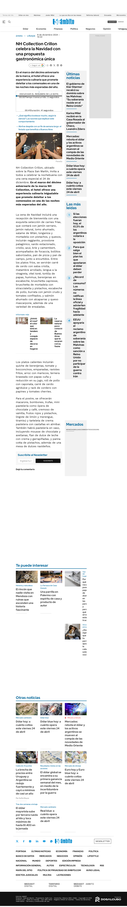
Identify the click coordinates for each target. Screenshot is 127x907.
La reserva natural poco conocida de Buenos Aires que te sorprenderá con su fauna (60, 332)
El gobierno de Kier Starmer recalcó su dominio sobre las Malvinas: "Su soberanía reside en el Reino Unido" (75, 95)
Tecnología (88, 865)
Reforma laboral (92, 15)
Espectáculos (67, 865)
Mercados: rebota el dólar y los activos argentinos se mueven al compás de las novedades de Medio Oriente (75, 147)
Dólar (25, 28)
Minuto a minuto (74, 718)
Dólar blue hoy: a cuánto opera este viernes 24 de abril (75, 170)
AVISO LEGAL (93, 870)
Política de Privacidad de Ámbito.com (59, 870)
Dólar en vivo (24, 15)
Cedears (95, 429)
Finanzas (58, 28)
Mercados (45, 856)
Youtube (44, 841)
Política (74, 28)
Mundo (36, 860)
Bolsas (77, 429)
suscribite (112, 21)
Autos (50, 865)
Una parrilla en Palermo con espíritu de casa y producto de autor (51, 598)
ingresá (121, 21)
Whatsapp (51, 841)
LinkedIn (37, 841)
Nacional (21, 860)
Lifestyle (31, 36)
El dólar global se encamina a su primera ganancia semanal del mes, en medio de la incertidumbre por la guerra (51, 782)
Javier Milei (50, 15)
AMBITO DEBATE (84, 885)
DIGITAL (30, 885)
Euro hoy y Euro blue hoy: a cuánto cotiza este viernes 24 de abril (74, 776)
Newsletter (103, 841)
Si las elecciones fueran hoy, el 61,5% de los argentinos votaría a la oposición (80, 228)
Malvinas (37, 15)
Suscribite (48, 461)
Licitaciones (64, 875)
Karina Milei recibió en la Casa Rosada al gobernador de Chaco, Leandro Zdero (75, 121)
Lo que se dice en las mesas (70, 15)
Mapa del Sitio (24, 870)
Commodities (86, 429)
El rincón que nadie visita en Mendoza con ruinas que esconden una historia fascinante (25, 600)
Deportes (51, 860)
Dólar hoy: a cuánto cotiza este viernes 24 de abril (74, 187)
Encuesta (107, 15)
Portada (21, 851)
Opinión (107, 28)
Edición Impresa (71, 860)
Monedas (70, 429)
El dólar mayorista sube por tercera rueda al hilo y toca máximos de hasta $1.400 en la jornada (27, 818)
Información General (28, 865)
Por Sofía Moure (22, 798)
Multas (47, 875)
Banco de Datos (25, 856)
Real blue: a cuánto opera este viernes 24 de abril (49, 816)
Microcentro (121, 15)
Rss (102, 865)
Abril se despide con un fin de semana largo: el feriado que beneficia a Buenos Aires (39, 128)
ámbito (19, 36)
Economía (41, 28)
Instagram (30, 841)
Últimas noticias (41, 851)
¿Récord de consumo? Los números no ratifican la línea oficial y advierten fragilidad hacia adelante (79, 296)
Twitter (17, 841)
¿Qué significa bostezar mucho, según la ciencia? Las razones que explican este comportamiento (37, 118)
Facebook (23, 841)
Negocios (90, 28)
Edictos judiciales (27, 875)
